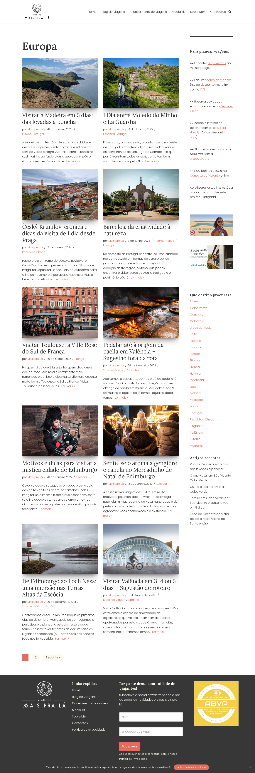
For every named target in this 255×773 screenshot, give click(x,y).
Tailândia (196, 434)
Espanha (109, 134)
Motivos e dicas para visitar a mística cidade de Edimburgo (59, 467)
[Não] (250, 767)
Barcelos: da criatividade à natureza (136, 230)
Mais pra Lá (35, 129)
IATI (202, 90)
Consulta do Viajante (205, 176)
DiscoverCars (199, 159)
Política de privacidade (89, 731)
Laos (193, 388)
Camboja (197, 315)
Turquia (195, 440)
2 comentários (113, 371)
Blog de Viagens (84, 698)
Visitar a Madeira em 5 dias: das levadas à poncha (57, 118)
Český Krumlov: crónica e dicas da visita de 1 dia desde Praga (58, 233)
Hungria (195, 375)
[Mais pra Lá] (37, 11)
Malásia (195, 394)
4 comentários (164, 241)
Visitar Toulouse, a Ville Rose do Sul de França (59, 349)
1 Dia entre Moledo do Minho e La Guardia (140, 118)
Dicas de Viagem (114, 601)
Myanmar (197, 407)
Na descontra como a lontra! (191, 767)
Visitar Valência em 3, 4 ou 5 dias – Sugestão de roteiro (139, 585)
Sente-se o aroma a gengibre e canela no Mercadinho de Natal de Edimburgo (140, 470)
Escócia (81, 477)
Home (91, 12)
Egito (193, 335)
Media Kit (178, 12)
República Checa (33, 252)
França (79, 359)
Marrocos (197, 401)
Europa (27, 134)
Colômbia (197, 322)
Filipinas (195, 361)
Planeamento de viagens (148, 12)
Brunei (194, 302)
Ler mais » (73, 161)
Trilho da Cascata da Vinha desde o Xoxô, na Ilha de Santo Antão (210, 520)
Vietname (197, 447)
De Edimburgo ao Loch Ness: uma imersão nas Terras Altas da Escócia (59, 589)
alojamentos (217, 63)
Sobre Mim (197, 12)
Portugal (38, 134)
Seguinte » (53, 659)
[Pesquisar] (229, 11)
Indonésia (197, 381)
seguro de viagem (218, 80)
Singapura (197, 427)
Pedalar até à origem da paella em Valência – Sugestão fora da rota (133, 352)
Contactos (218, 12)
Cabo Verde (199, 309)
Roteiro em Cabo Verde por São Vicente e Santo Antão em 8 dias (210, 505)
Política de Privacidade (133, 760)
